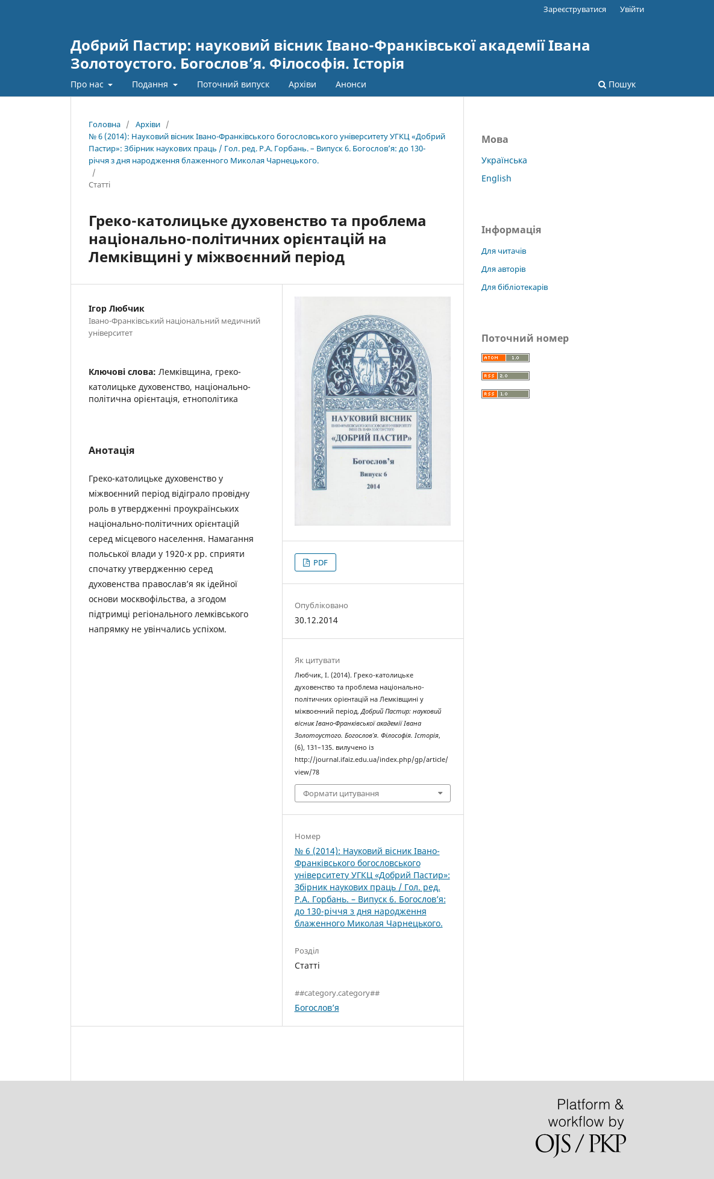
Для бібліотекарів (514, 286)
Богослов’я (317, 1007)
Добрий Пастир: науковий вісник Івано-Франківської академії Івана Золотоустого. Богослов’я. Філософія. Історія (330, 54)
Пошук (617, 84)
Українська (504, 160)
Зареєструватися (574, 9)
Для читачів (503, 250)
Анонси (351, 84)
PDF (320, 562)
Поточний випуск (233, 84)
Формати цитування (341, 793)
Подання (151, 84)
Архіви (302, 84)
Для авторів (503, 268)
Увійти (632, 9)
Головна (105, 124)
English (496, 178)
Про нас (88, 84)
